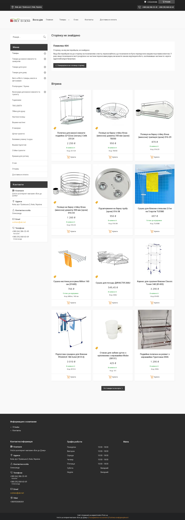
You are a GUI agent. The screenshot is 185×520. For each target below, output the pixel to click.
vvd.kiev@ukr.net (19, 222)
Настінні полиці (18, 117)
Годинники (16, 100)
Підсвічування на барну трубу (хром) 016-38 (113, 210)
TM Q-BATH (17, 106)
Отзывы (15, 169)
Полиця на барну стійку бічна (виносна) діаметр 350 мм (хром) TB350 (113, 136)
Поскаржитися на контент (98, 517)
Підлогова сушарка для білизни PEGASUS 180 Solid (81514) (71, 355)
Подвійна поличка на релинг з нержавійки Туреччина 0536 (155, 355)
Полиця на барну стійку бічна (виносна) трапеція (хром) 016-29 (154, 135)
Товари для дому (19, 72)
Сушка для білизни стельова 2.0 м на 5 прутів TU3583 (155, 210)
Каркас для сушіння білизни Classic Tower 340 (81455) (154, 282)
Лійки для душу (18, 111)
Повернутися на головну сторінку (70, 65)
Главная (49, 20)
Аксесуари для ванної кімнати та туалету (26, 93)
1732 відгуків (152, 2)
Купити (73, 157)
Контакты (89, 20)
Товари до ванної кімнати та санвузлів (24, 60)
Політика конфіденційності (118, 517)
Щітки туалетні (18, 134)
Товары (62, 20)
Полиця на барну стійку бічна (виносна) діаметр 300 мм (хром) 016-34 (71, 210)
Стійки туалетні (18, 150)
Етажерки (16, 128)
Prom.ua (105, 515)
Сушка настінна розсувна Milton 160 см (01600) (71, 282)
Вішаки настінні (18, 122)
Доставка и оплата (108, 20)
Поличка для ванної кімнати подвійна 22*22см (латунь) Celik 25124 (71, 136)
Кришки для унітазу (20, 156)
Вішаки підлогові (19, 145)
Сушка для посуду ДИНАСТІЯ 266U (113, 283)
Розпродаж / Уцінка (20, 86)
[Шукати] (44, 37)
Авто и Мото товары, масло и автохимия (24, 79)
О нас (76, 20)
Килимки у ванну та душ (22, 139)
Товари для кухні (19, 67)
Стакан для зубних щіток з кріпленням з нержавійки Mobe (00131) (113, 356)
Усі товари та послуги (112, 388)
